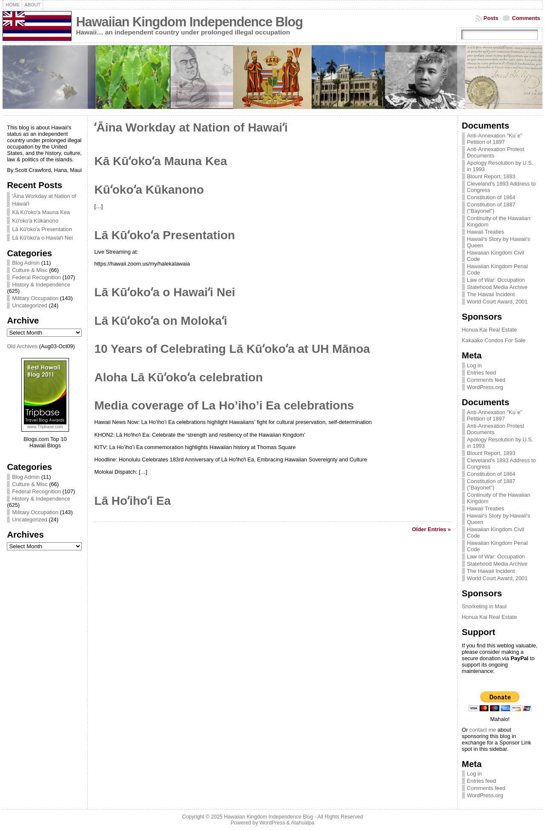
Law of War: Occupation (496, 280)
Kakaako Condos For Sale (493, 340)
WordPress (272, 823)
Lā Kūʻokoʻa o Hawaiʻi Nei (42, 238)
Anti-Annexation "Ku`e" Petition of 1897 (494, 138)
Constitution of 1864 (491, 197)
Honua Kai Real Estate (489, 329)
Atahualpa (302, 823)
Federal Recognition (36, 277)
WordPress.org (485, 387)
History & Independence (41, 284)
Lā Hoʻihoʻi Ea (132, 500)
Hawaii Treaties (485, 232)
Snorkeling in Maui (484, 606)
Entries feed (481, 372)
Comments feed (486, 380)
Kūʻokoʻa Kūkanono (35, 221)
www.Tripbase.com (45, 426)
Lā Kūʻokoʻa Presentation (42, 229)
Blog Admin (26, 263)
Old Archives (22, 346)
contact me (482, 730)
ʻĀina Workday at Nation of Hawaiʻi (190, 127)
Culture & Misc (29, 270)
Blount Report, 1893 (491, 176)
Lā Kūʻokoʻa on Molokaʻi (160, 320)
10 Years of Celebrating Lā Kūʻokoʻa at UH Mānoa (232, 348)
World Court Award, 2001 (497, 301)
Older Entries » (431, 529)
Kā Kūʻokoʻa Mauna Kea (41, 212)
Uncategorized (29, 305)
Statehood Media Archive (497, 287)
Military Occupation (35, 298)
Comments (526, 18)
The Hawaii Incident (491, 294)
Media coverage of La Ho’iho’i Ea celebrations (224, 405)
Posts (491, 18)
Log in (474, 365)
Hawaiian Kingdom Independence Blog (189, 21)
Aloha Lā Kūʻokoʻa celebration (178, 377)
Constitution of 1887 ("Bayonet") (491, 207)
